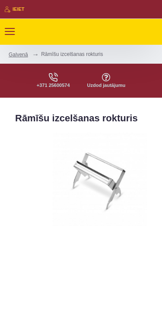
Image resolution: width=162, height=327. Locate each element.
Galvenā (18, 55)
